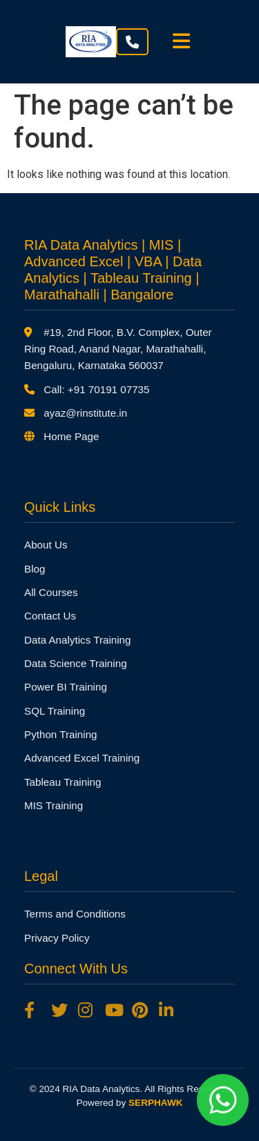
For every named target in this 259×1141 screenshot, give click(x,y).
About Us (45, 544)
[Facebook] (32, 1010)
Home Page (71, 436)
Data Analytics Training (77, 640)
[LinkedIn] (167, 1010)
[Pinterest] (140, 1010)
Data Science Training (75, 663)
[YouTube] (113, 1010)
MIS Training (53, 805)
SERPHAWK (155, 1103)
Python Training (60, 734)
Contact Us (50, 616)
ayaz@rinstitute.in (85, 413)
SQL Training (54, 711)
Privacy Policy (57, 938)
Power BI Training (65, 687)
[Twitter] (59, 1010)
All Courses (51, 592)
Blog (34, 569)
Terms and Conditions (75, 914)
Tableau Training (62, 782)
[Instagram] (86, 1010)
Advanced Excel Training (82, 758)
